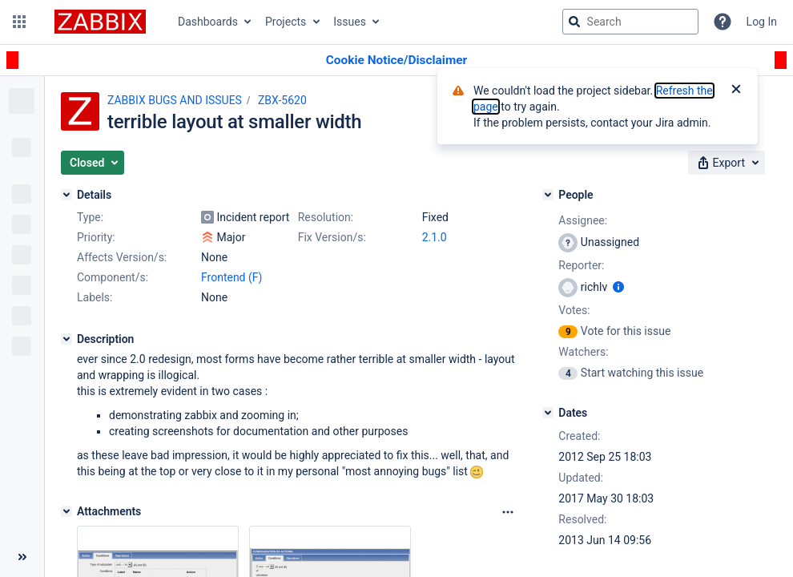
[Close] (736, 91)
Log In (762, 21)
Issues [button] (349, 21)
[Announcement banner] (396, 60)
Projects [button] (285, 21)
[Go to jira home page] (100, 22)
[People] (547, 194)
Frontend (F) (231, 277)
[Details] (66, 194)
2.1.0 (434, 237)
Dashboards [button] (208, 21)
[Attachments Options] (507, 512)
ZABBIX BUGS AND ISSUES (174, 100)
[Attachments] (66, 511)
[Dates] (547, 412)
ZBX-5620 (282, 100)
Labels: (94, 297)
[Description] (66, 339)
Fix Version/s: (332, 237)
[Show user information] (618, 286)
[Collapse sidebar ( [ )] (22, 557)
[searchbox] (630, 21)
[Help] (722, 21)
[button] (19, 22)
